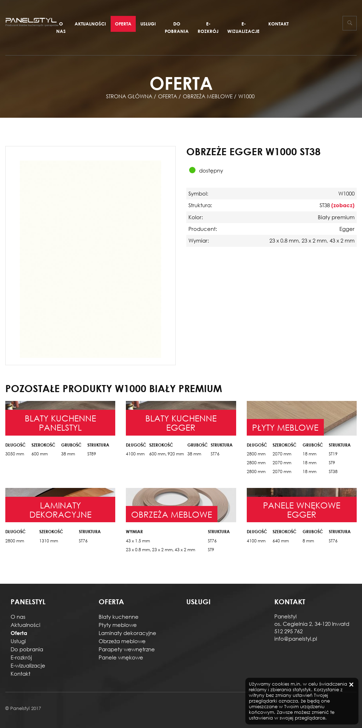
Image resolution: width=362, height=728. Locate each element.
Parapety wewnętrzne (127, 649)
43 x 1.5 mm (138, 541)
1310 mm (48, 541)
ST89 (91, 454)
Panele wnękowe (121, 657)
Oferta (123, 24)
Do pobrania (177, 27)
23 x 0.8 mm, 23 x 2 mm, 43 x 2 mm (160, 550)
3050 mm (14, 454)
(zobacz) (343, 205)
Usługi (148, 24)
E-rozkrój (208, 27)
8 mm (308, 541)
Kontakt (278, 24)
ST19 (333, 454)
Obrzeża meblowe (122, 641)
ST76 (215, 454)
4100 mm (135, 454)
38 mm (68, 454)
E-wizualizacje (243, 27)
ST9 (332, 463)
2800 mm (256, 454)
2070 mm (282, 454)
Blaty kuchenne (119, 616)
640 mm (281, 541)
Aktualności (90, 24)
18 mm (309, 454)
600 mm (39, 454)
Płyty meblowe (118, 624)
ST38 (333, 471)
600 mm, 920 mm (166, 454)
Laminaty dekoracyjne (127, 632)
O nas (61, 27)
